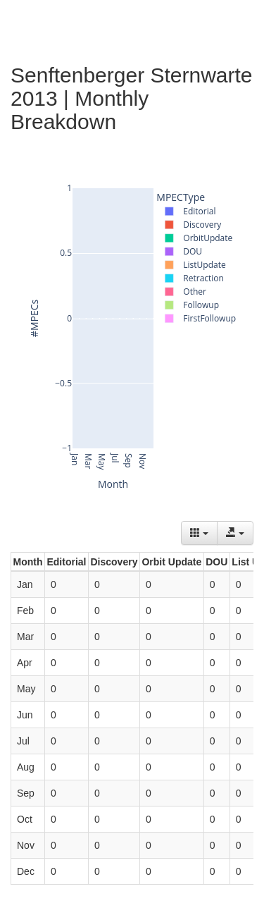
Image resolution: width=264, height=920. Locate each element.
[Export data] (235, 533)
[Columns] (199, 533)
